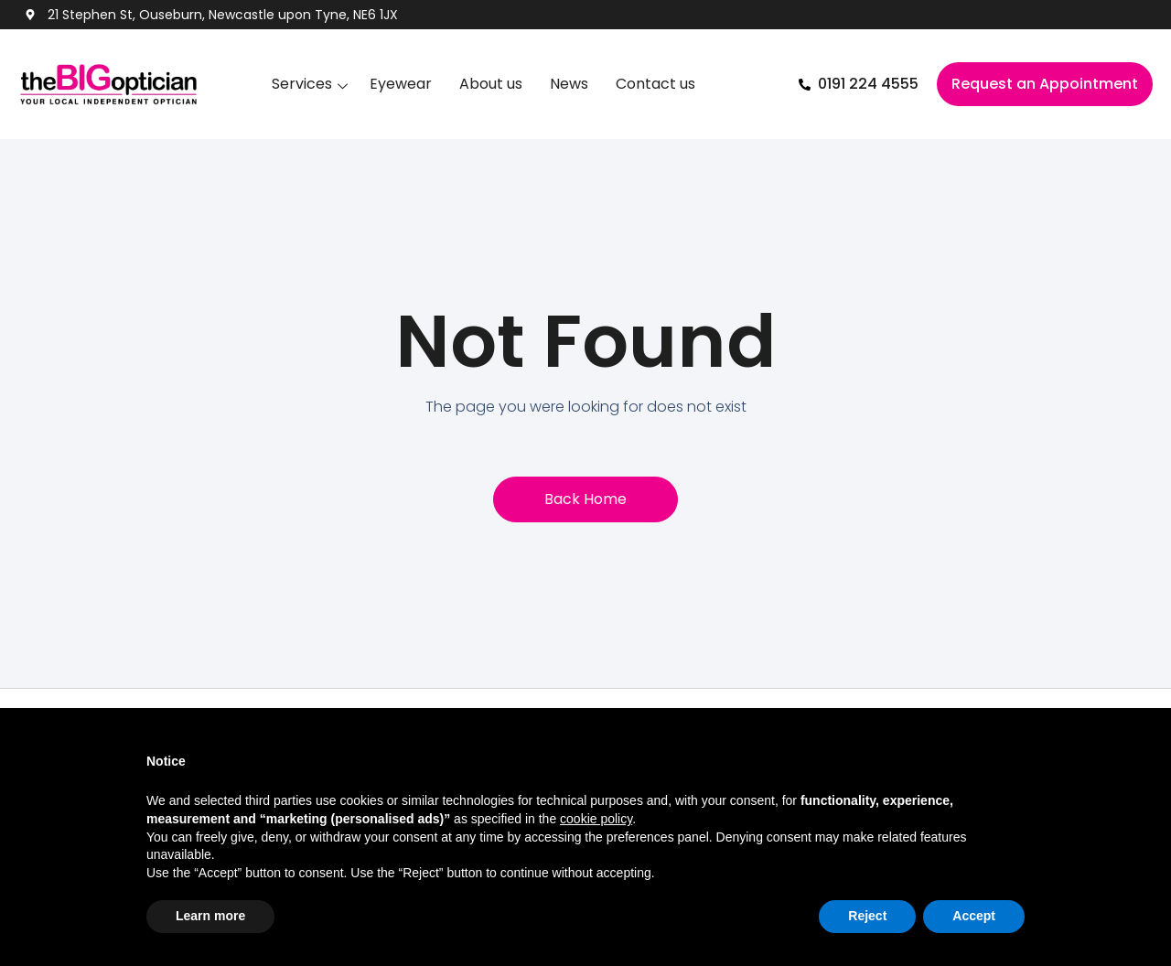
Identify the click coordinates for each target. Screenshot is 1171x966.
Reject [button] (867, 915)
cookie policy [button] (596, 818)
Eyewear (401, 83)
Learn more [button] (210, 915)
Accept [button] (973, 915)
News (569, 83)
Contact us (655, 83)
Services (302, 83)
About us (490, 83)
